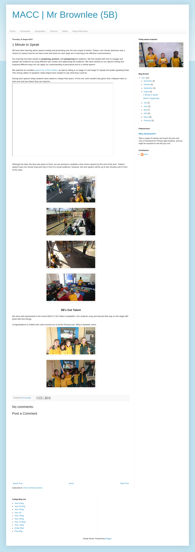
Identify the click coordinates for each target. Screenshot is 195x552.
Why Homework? (147, 134)
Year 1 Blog (19, 525)
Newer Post (17, 483)
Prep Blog (18, 531)
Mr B (146, 154)
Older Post (124, 483)
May (146, 110)
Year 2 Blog (19, 519)
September (148, 88)
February (147, 120)
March (146, 117)
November (148, 81)
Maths (65, 31)
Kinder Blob (19, 528)
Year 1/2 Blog (19, 522)
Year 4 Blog (19, 509)
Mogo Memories (80, 31)
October (147, 84)
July (145, 103)
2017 (144, 78)
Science (54, 31)
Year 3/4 (17, 513)
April (146, 113)
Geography (40, 31)
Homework (25, 31)
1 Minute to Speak (150, 95)
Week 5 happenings (151, 98)
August (147, 92)
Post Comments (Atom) (32, 488)
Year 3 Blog (19, 516)
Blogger (108, 539)
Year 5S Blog (19, 506)
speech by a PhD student (45, 70)
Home (12, 31)
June (146, 106)
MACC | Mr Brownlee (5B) (65, 15)
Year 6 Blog (19, 503)
